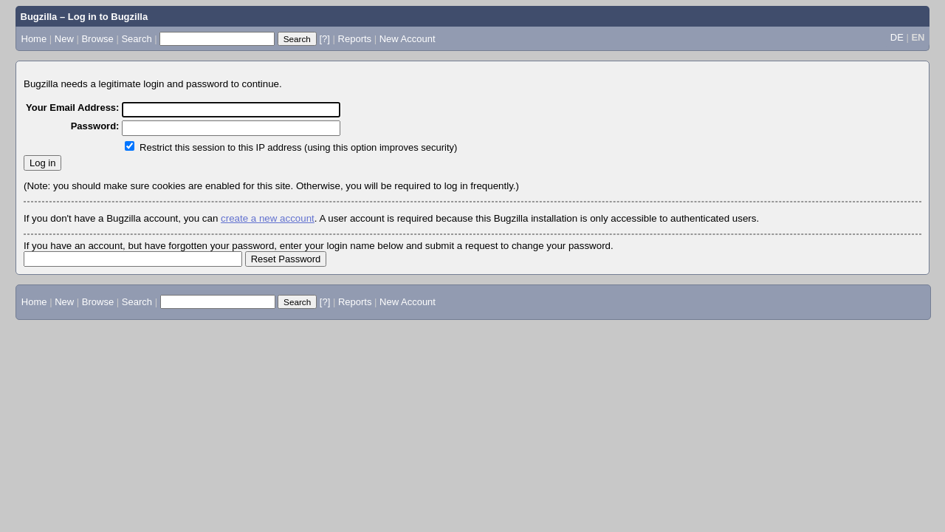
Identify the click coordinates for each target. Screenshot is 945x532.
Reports (355, 38)
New (64, 38)
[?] (324, 38)
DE (897, 37)
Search (136, 38)
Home (34, 38)
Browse (97, 38)
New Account (407, 38)
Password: (95, 126)
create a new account (268, 218)
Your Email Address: (72, 107)
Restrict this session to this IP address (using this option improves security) (298, 147)
